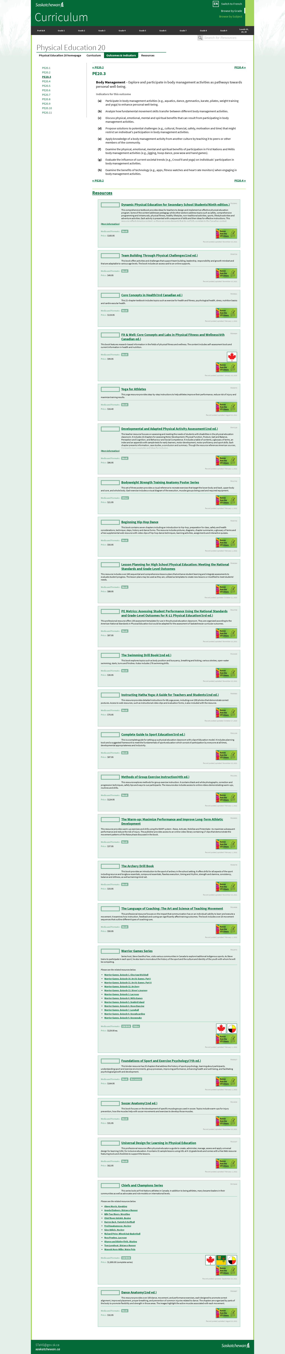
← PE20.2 (98, 67)
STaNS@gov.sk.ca (47, 1345)
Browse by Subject (230, 16)
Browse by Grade (231, 10)
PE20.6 (46, 90)
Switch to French (231, 4)
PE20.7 (46, 94)
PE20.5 (46, 85)
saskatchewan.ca (48, 1349)
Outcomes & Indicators (121, 55)
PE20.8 (46, 99)
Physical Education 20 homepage (60, 55)
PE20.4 (46, 81)
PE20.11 (47, 112)
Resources (147, 55)
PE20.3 (46, 77)
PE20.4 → (240, 67)
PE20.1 (46, 68)
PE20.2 (46, 72)
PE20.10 (47, 108)
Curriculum (61, 16)
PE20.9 (46, 103)
